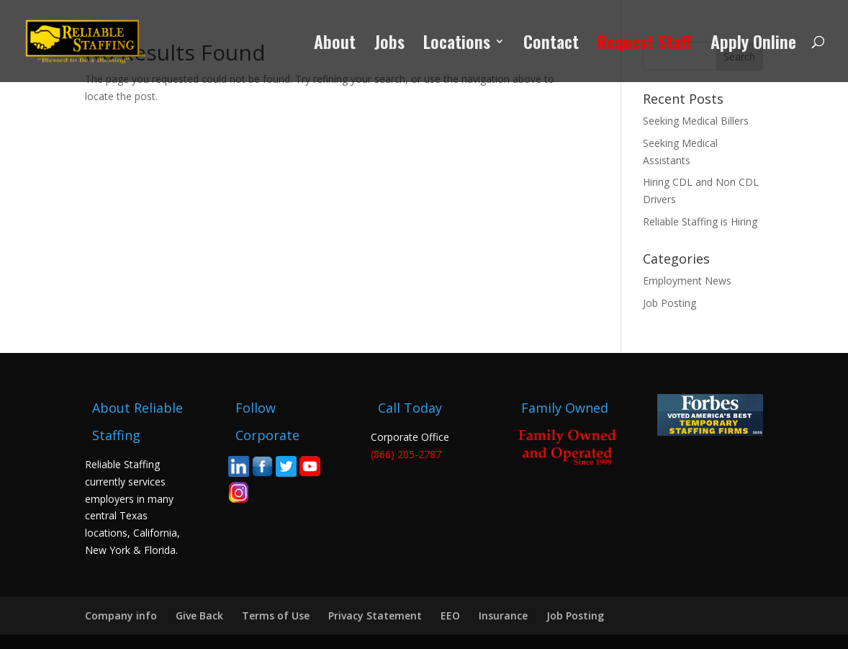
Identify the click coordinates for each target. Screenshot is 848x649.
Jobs (389, 45)
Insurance (503, 615)
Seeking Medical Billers (696, 120)
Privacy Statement (375, 615)
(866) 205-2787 (406, 454)
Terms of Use (276, 615)
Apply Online (753, 45)
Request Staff (644, 45)
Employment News (687, 280)
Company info (121, 615)
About (335, 45)
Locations (456, 45)
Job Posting (669, 303)
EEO (450, 615)
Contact (551, 45)
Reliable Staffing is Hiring (700, 221)
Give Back (199, 615)
